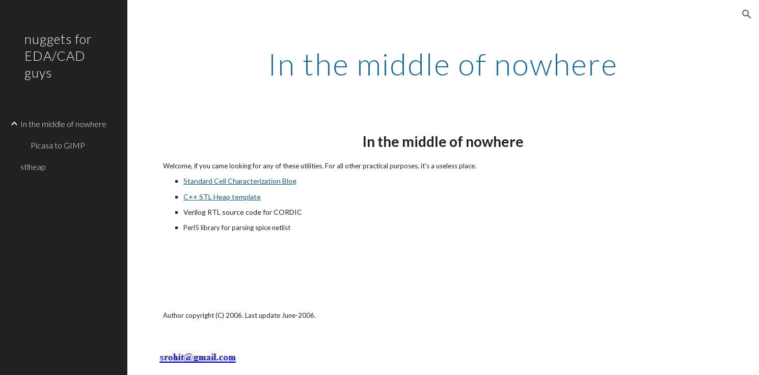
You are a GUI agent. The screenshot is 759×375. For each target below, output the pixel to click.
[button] (747, 14)
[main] (443, 64)
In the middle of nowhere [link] (63, 124)
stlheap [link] (33, 166)
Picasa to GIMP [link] (58, 145)
